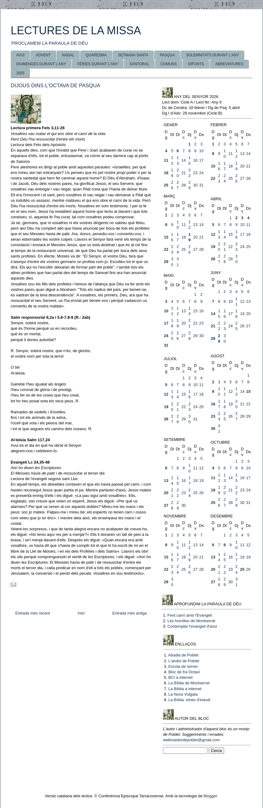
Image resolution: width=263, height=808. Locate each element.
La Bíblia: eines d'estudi (189, 699)
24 (201, 173)
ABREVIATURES (229, 64)
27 (242, 178)
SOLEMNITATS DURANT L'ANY (212, 55)
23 (195, 173)
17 (201, 160)
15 (213, 166)
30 (195, 185)
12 (213, 234)
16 (195, 160)
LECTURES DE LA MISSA (76, 30)
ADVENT (43, 55)
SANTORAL (139, 64)
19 (213, 246)
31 (201, 185)
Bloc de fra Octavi (184, 672)
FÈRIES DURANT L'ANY (97, 64)
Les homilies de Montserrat (191, 620)
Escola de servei (182, 666)
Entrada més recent (32, 613)
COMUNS (169, 64)
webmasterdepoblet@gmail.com (191, 740)
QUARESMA (96, 55)
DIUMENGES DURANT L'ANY (41, 64)
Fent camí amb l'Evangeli (189, 615)
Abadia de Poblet (183, 655)
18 (166, 173)
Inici (81, 613)
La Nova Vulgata (183, 694)
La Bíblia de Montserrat (188, 683)
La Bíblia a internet (184, 688)
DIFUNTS (196, 64)
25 (166, 185)
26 (213, 259)
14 (183, 160)
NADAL (68, 55)
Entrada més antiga (129, 613)
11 (166, 160)
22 (213, 178)
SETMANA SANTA (133, 55)
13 (242, 153)
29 (166, 261)
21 (183, 173)
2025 (20, 73)
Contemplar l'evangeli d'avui (192, 626)
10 (201, 150)
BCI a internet (180, 677)
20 (242, 166)
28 (183, 185)
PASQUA (167, 55)
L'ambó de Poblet (183, 661)
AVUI (20, 55)
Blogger (210, 796)
